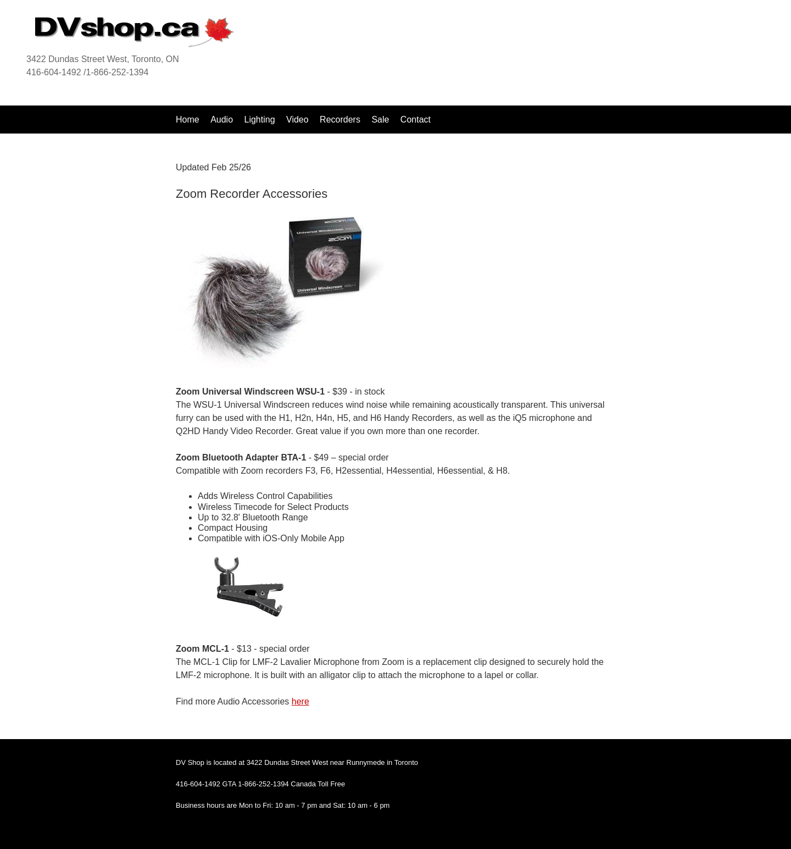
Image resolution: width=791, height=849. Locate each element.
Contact (415, 119)
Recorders (340, 119)
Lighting (259, 119)
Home (187, 119)
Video (297, 119)
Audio (221, 119)
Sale (381, 119)
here (300, 701)
